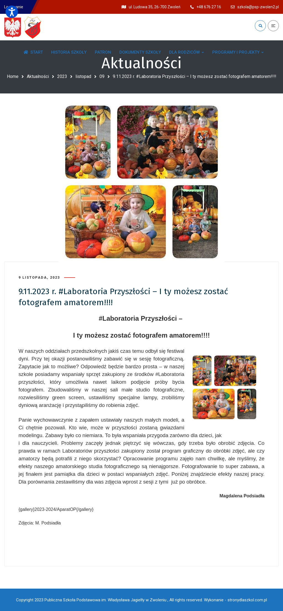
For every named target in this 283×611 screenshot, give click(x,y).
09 (101, 76)
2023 (62, 76)
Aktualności (38, 76)
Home (13, 76)
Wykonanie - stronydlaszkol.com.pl (235, 599)
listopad (83, 76)
